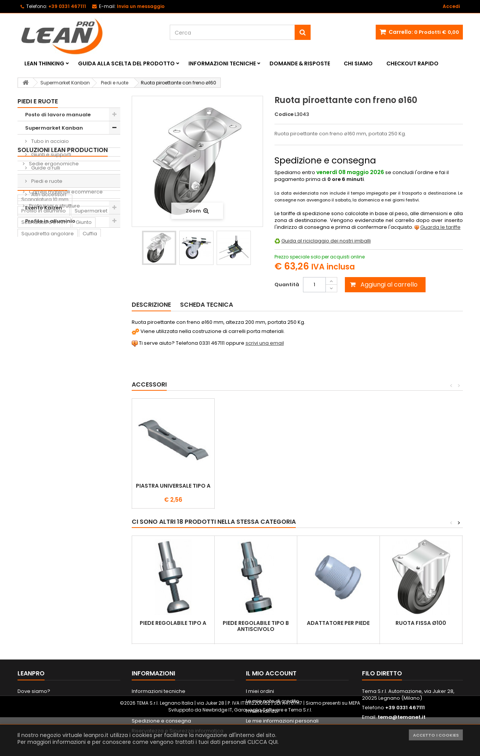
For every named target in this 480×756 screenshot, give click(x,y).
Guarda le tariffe (440, 227)
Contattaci (30, 701)
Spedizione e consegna (161, 720)
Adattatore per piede (338, 623)
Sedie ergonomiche (53, 254)
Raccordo (33, 422)
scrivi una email (265, 343)
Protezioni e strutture (54, 296)
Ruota (83, 377)
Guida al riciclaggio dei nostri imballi (326, 240)
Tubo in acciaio (49, 141)
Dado (28, 388)
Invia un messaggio (140, 6)
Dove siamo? (34, 691)
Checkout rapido (412, 63)
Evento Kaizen (43, 207)
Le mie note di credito (272, 701)
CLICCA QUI (262, 742)
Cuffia (90, 365)
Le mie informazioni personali (282, 720)
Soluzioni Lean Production (63, 240)
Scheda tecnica (206, 304)
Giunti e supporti (50, 154)
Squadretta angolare (47, 365)
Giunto (84, 354)
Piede (106, 377)
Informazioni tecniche (222, 63)
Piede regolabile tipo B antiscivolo (256, 626)
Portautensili (36, 445)
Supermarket (91, 343)
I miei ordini (260, 691)
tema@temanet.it (402, 717)
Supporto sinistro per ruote (255, 489)
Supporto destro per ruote (173, 489)
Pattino (29, 434)
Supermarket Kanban (54, 128)
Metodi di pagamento (159, 711)
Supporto (55, 388)
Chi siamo (358, 63)
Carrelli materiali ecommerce (65, 282)
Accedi (451, 6)
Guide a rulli (45, 167)
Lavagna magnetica (72, 434)
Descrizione (151, 304)
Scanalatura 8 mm (44, 354)
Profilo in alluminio (50, 221)
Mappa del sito (36, 711)
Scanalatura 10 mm (45, 331)
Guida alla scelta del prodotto (126, 63)
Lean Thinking (44, 63)
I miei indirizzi (262, 711)
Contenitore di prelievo (49, 400)
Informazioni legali (154, 701)
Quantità (286, 284)
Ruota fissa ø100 (420, 623)
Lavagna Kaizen (41, 411)
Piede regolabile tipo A (173, 623)
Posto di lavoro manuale (58, 114)
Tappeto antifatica (92, 411)
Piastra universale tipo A (338, 486)
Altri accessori (48, 194)
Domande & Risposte (300, 63)
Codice (283, 114)
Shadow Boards (48, 268)
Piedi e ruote (46, 181)
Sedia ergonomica (78, 422)
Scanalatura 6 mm (44, 377)
